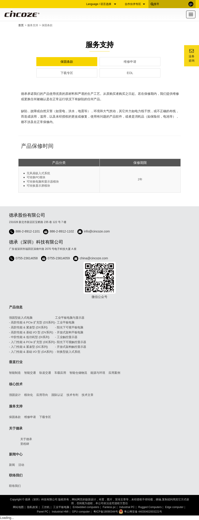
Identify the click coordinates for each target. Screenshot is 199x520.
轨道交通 (45, 372)
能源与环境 (97, 372)
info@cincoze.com (97, 231)
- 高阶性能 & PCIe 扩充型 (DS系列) (32, 322)
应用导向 (42, 395)
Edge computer (174, 507)
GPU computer (81, 511)
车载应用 (60, 372)
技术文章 (87, 395)
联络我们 (16, 475)
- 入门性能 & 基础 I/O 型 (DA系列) (31, 351)
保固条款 (66, 61)
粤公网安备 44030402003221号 (140, 511)
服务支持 (32, 25)
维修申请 (130, 61)
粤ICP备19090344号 (105, 511)
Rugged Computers (150, 507)
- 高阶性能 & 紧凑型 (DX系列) (28, 327)
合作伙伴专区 (135, 4)
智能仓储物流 (78, 372)
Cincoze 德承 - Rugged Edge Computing (21, 13)
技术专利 (72, 395)
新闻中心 (16, 454)
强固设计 (15, 395)
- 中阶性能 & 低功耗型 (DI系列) (29, 337)
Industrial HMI (60, 511)
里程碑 (24, 444)
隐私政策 (32, 507)
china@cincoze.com (94, 258)
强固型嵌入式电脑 (20, 317)
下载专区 (66, 73)
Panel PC (43, 511)
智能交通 (30, 372)
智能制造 (15, 372)
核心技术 (16, 384)
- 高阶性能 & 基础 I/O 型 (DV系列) (31, 332)
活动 (21, 465)
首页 (21, 25)
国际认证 (57, 395)
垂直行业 (16, 362)
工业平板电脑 (61, 507)
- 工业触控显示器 (66, 337)
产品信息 (16, 307)
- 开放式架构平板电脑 (69, 332)
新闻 (12, 465)
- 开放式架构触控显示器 (70, 346)
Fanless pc (109, 507)
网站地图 (18, 507)
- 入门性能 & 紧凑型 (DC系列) (28, 346)
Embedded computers (86, 507)
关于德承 (16, 428)
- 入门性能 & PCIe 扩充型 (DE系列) (32, 342)
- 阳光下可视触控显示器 (70, 342)
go (190, 4)
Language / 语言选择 (101, 4)
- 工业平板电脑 (64, 322)
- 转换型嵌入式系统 (67, 351)
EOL (130, 73)
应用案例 (114, 372)
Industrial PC (127, 507)
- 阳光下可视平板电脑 (69, 327)
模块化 (28, 395)
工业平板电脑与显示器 (69, 317)
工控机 (46, 507)
